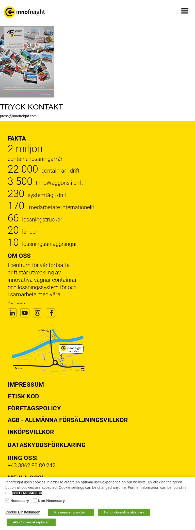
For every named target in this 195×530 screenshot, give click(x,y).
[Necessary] (7, 500)
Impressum (26, 384)
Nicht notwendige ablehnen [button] (124, 512)
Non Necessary (51, 501)
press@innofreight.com (18, 116)
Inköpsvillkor (31, 432)
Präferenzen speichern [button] (71, 512)
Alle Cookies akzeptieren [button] (31, 522)
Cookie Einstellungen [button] (22, 512)
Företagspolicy (34, 408)
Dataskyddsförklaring (47, 445)
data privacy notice (27, 493)
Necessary (19, 501)
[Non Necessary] (35, 500)
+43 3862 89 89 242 (31, 465)
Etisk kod (23, 396)
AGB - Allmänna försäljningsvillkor (68, 420)
